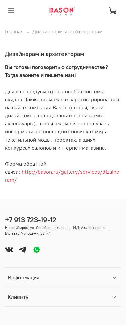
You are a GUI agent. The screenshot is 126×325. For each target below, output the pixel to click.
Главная (14, 31)
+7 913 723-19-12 (30, 219)
